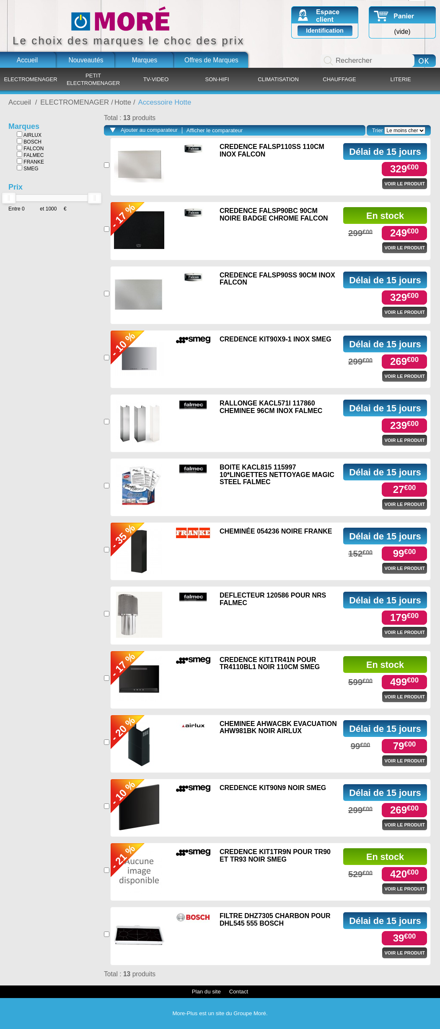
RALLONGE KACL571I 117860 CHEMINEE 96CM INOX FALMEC (271, 407)
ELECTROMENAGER (30, 79)
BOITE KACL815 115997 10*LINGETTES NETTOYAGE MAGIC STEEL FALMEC (277, 474)
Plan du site (206, 991)
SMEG (28, 168)
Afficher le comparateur (214, 130)
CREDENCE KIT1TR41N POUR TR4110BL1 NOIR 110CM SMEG (270, 663)
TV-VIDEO (156, 79)
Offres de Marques (211, 60)
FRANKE (30, 161)
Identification (325, 30)
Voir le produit (404, 183)
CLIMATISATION (278, 79)
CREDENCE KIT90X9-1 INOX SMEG (275, 339)
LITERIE (400, 79)
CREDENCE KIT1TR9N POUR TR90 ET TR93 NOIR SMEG (275, 855)
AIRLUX (29, 134)
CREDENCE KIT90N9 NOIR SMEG (273, 787)
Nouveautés (85, 60)
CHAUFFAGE (339, 79)
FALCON (30, 148)
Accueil (27, 60)
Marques (145, 60)
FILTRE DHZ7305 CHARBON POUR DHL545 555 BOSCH (275, 919)
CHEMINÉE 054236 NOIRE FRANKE (276, 531)
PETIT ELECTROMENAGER (93, 79)
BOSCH (29, 141)
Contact (238, 991)
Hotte (122, 102)
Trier (377, 130)
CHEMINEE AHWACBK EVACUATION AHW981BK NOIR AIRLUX (278, 727)
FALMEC (30, 154)
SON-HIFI (217, 79)
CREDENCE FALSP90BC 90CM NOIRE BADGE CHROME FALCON (274, 214)
